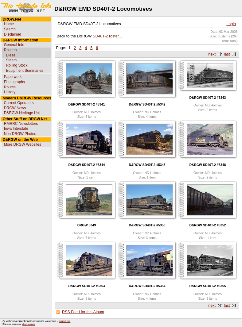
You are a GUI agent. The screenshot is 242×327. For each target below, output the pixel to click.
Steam (11, 60)
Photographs (14, 82)
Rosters (10, 50)
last (227, 54)
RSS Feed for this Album (83, 312)
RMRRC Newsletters (21, 123)
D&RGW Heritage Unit (22, 113)
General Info (14, 45)
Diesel (11, 55)
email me (65, 321)
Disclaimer (12, 34)
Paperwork (12, 77)
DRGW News (15, 108)
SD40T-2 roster (106, 36)
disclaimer (28, 324)
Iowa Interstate (16, 128)
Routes (10, 87)
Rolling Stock (16, 65)
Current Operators (19, 103)
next (212, 54)
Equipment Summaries (24, 70)
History (9, 92)
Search (10, 29)
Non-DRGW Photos (20, 134)
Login (231, 24)
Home (9, 24)
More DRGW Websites (22, 144)
